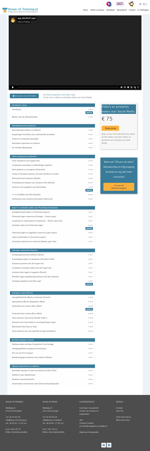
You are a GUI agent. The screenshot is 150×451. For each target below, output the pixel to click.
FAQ (81, 420)
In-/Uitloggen (143, 10)
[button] (110, 128)
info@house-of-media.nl (52, 420)
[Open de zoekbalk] (140, 4)
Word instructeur (123, 420)
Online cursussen (97, 10)
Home (85, 10)
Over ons (119, 411)
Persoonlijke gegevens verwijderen (93, 426)
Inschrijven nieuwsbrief (88, 408)
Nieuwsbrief (122, 10)
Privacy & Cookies (86, 423)
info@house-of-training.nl (16, 420)
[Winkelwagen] (145, 4)
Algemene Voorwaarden (89, 432)
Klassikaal (110, 10)
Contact (132, 10)
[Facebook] (103, 445)
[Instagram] (109, 445)
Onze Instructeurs (123, 417)
